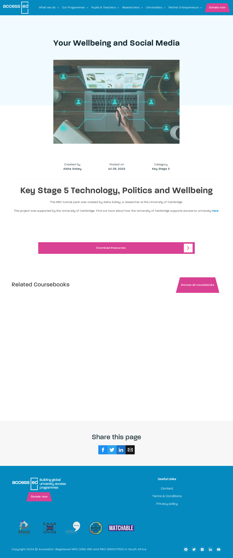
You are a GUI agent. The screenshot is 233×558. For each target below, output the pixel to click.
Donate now (217, 7)
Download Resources (111, 248)
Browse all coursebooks (197, 285)
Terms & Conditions (167, 496)
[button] (49, 8)
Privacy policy (167, 504)
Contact (167, 488)
